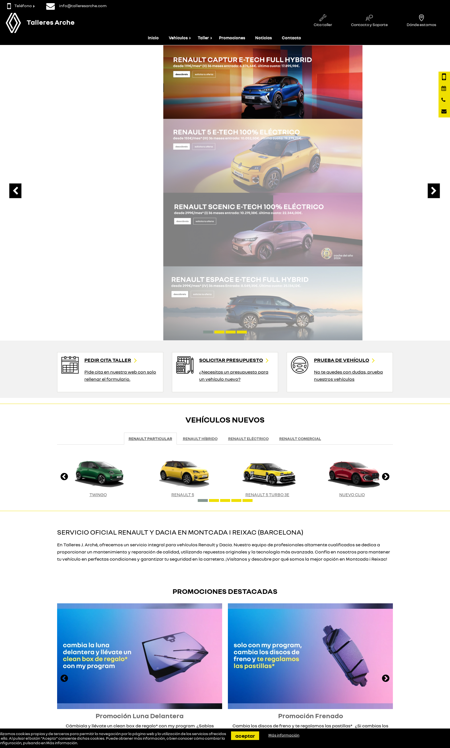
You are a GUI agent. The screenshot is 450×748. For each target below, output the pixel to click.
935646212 (31, 698)
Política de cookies (290, 703)
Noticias (263, 37)
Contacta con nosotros (41, 682)
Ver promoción (137, 576)
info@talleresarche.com (44, 704)
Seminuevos (113, 703)
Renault (109, 692)
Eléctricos (111, 698)
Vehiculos (178, 37)
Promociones (232, 37)
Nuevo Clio (352, 323)
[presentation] (24, 114)
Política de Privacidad (293, 709)
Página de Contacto (34, 692)
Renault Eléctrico (248, 267)
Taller (203, 37)
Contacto (291, 37)
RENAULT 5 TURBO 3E (267, 323)
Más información (61, 743)
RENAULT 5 (182, 323)
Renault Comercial (300, 267)
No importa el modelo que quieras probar (169, 648)
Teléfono (19, 5)
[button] (208, 161)
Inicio (153, 37)
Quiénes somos (287, 692)
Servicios (195, 703)
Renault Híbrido (200, 267)
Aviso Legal (283, 698)
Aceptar (245, 736)
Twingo (98, 323)
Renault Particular (150, 267)
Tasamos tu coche (204, 692)
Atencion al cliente (204, 698)
